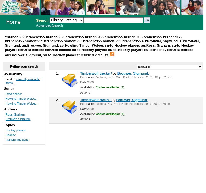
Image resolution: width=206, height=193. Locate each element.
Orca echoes (14, 93)
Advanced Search (49, 25)
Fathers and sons (17, 139)
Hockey (11, 134)
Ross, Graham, (15, 114)
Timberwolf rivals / (96, 100)
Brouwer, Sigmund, (133, 73)
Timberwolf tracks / (96, 73)
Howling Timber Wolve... (21, 98)
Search (42, 20)
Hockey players (16, 130)
